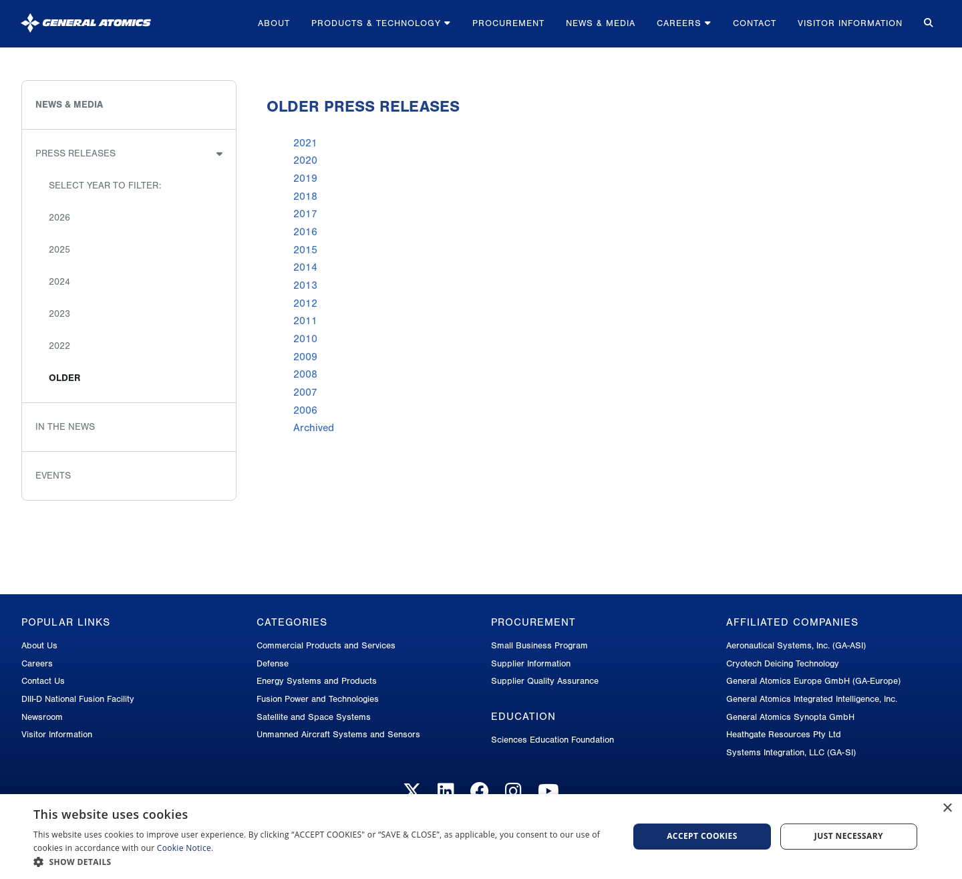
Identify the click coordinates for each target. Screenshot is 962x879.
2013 (305, 285)
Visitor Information (850, 23)
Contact (754, 23)
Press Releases (75, 153)
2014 (305, 267)
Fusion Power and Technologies (318, 699)
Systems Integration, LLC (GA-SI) (791, 752)
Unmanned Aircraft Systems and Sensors (338, 734)
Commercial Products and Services (326, 645)
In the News (65, 426)
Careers (684, 23)
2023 (59, 314)
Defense (273, 663)
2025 (59, 249)
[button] (322, 862)
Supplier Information (531, 663)
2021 (305, 143)
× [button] (947, 808)
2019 (305, 178)
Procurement (508, 23)
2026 (59, 217)
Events (53, 475)
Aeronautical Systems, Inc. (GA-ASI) (796, 645)
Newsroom (42, 717)
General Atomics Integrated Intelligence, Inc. (811, 699)
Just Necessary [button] (848, 836)
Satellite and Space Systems (314, 717)
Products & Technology (381, 23)
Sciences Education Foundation (552, 740)
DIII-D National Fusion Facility (77, 699)
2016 (305, 232)
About (274, 23)
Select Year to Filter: (105, 185)
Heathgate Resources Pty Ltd (783, 734)
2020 (305, 160)
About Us (39, 645)
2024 (59, 281)
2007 (305, 392)
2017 (305, 214)
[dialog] (481, 836)
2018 (305, 197)
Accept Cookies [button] (702, 836)
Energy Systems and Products (317, 681)
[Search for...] (927, 23)
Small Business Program (539, 645)
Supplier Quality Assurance (545, 681)
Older (64, 378)
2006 (305, 410)
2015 (305, 250)
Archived (313, 428)
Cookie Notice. (185, 848)
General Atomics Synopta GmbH (790, 717)
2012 (305, 303)
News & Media (600, 23)
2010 (305, 339)
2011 (305, 321)
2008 (305, 374)
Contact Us (43, 681)
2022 (59, 346)
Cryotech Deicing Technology (782, 663)
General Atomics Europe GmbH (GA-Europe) (813, 681)
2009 (305, 357)
